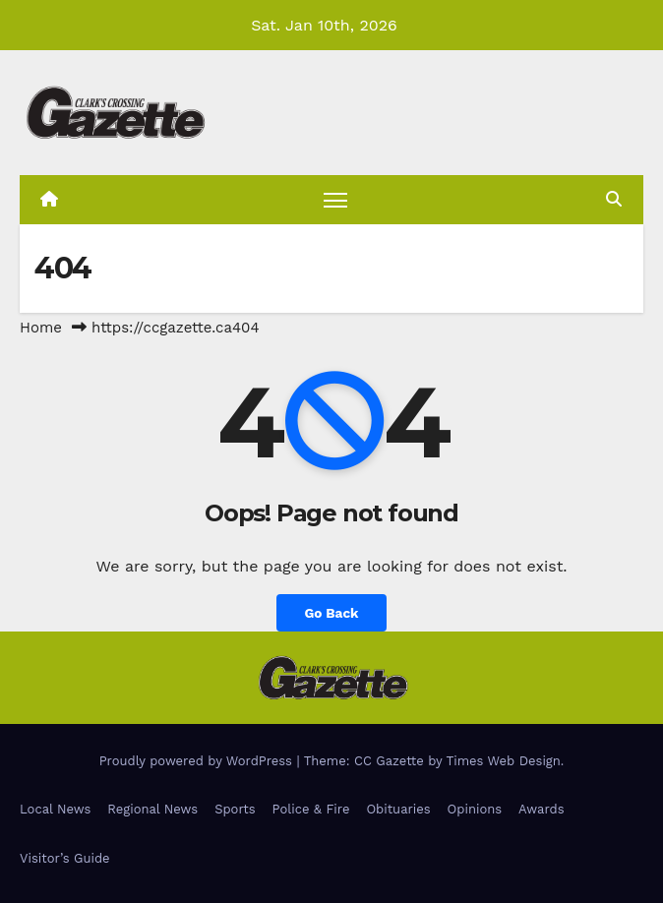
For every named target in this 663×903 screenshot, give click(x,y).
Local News (55, 809)
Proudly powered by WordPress (198, 760)
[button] (614, 199)
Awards (541, 809)
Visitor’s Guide (65, 858)
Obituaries (398, 809)
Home (41, 327)
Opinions (475, 809)
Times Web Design (504, 760)
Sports (234, 809)
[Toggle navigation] (335, 199)
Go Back (331, 613)
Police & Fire (311, 809)
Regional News (152, 809)
